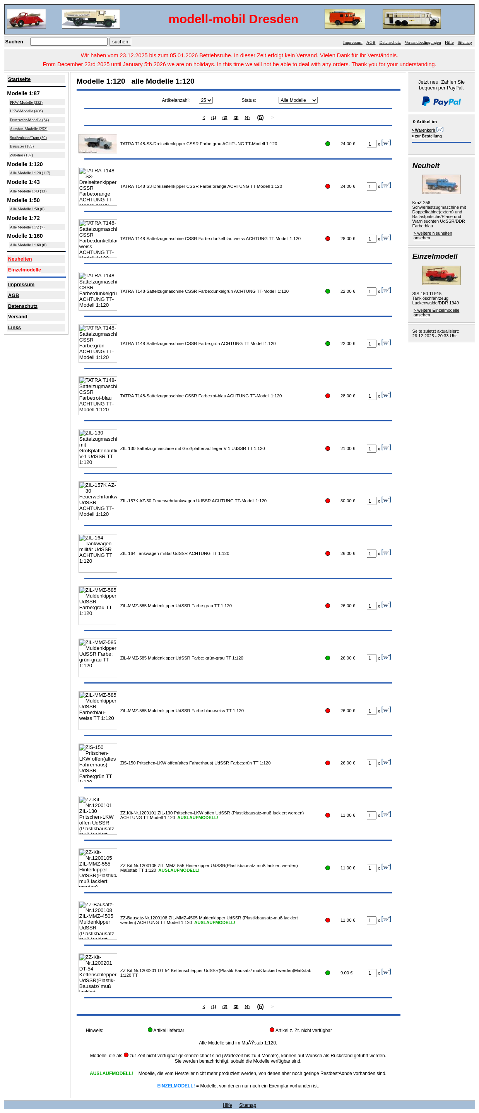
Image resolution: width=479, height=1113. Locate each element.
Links (14, 327)
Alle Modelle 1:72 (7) (27, 227)
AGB (371, 42)
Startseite (19, 79)
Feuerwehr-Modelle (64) (29, 120)
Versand (17, 316)
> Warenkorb (428, 129)
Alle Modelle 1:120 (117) (30, 173)
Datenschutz (389, 42)
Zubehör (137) (21, 155)
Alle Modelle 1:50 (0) (27, 209)
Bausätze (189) (22, 146)
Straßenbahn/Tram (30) (28, 138)
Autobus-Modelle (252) (28, 129)
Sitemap (465, 42)
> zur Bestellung (427, 136)
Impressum (353, 42)
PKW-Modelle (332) (26, 102)
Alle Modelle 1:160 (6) (28, 245)
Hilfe (449, 42)
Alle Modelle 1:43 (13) (28, 191)
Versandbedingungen (423, 42)
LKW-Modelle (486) (26, 111)
